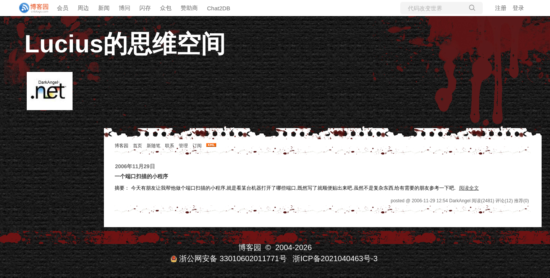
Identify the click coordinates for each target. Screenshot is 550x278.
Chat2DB (218, 8)
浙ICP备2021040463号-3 (335, 258)
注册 (500, 8)
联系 (169, 145)
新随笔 (153, 145)
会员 (62, 8)
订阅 (197, 145)
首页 (137, 145)
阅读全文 (469, 188)
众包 (165, 8)
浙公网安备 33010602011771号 (228, 258)
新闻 (104, 8)
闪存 (145, 8)
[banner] (30, 8)
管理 (183, 145)
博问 (124, 8)
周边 (83, 8)
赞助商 (189, 8)
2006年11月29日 (135, 166)
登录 (518, 8)
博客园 (121, 145)
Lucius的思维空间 (124, 44)
